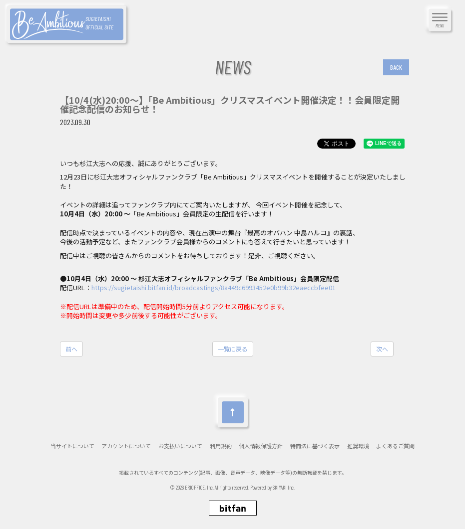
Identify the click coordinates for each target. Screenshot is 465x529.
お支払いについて (180, 446)
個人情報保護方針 (261, 446)
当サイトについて (72, 446)
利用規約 (221, 446)
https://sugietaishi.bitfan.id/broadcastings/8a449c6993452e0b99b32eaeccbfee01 (213, 287)
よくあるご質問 (395, 446)
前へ (71, 349)
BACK (396, 67)
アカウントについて (126, 446)
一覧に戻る (233, 349)
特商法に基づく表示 (315, 446)
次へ (382, 349)
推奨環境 (358, 446)
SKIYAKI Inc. (284, 487)
